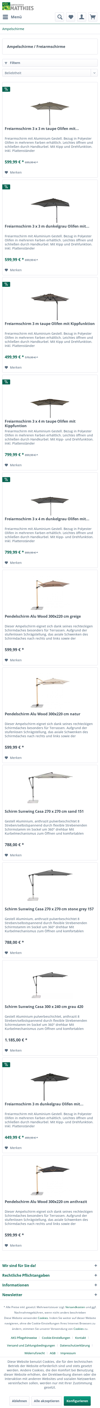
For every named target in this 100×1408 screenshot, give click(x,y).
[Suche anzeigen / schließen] (59, 16)
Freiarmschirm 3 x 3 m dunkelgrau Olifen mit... (47, 226)
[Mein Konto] (81, 16)
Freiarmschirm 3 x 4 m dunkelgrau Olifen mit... (47, 519)
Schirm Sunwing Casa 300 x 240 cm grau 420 (44, 1006)
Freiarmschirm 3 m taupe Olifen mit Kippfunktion (50, 323)
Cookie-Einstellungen (56, 1338)
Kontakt (80, 1338)
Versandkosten (75, 1307)
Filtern (12, 63)
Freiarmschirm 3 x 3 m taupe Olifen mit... (42, 128)
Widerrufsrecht (34, 1353)
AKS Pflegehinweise (24, 1338)
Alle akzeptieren (46, 1401)
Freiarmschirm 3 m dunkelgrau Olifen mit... (44, 1104)
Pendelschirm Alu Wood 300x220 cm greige (43, 616)
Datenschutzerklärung (75, 1345)
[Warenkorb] (92, 16)
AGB (52, 1353)
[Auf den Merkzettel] (13, 172)
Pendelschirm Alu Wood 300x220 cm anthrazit (46, 1201)
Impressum (68, 1353)
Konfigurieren (77, 1401)
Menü (12, 16)
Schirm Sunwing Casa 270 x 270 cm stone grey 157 (49, 909)
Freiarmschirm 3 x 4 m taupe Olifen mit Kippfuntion (40, 423)
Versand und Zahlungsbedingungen (31, 1345)
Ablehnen (19, 1401)
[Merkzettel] (70, 16)
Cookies (43, 1318)
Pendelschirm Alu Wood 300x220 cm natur (42, 714)
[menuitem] (12, 16)
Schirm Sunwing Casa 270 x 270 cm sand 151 (44, 811)
